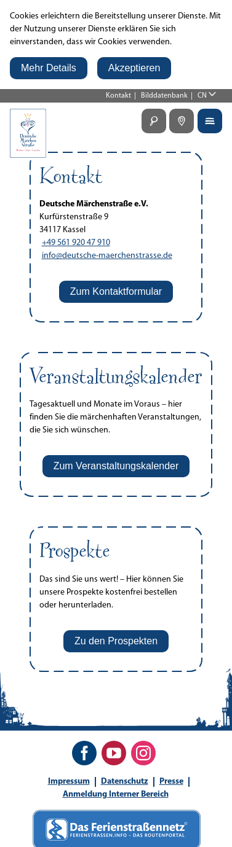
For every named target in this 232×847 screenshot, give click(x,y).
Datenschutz (124, 781)
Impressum (69, 781)
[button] (48, 68)
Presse (171, 781)
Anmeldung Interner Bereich (116, 794)
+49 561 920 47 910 (76, 243)
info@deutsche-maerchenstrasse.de (107, 255)
